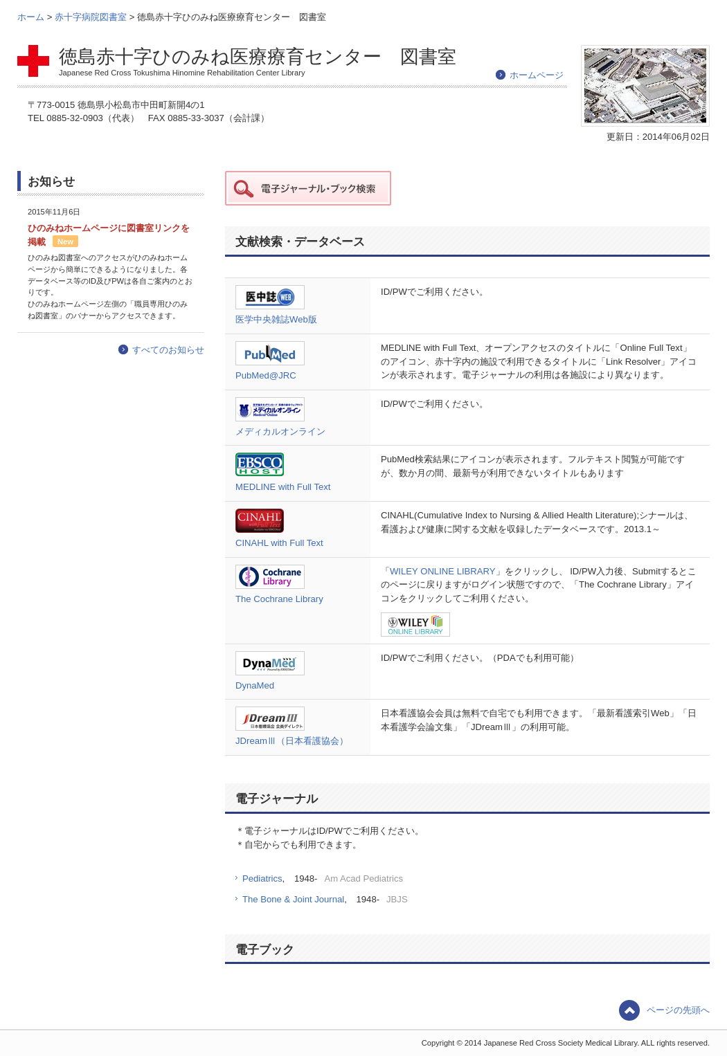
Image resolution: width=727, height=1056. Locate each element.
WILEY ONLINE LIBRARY (443, 571)
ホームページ (537, 75)
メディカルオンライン (280, 431)
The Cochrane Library (279, 599)
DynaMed (254, 685)
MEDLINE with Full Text (282, 487)
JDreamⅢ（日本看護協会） (291, 741)
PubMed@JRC (265, 375)
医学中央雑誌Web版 (276, 319)
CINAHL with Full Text (279, 543)
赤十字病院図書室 (92, 17)
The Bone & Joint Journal (293, 899)
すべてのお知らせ (168, 350)
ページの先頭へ (678, 1010)
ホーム (32, 17)
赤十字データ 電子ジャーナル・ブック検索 (308, 188)
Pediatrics (262, 878)
